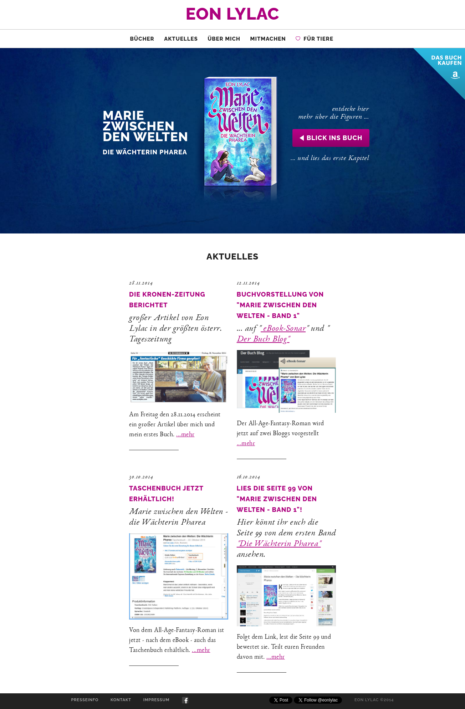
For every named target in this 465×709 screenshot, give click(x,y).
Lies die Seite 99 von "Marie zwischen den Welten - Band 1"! (277, 498)
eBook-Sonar (283, 329)
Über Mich (224, 39)
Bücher (142, 39)
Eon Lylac (233, 14)
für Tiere (314, 39)
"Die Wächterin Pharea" (279, 544)
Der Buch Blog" (263, 339)
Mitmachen (268, 39)
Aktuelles (181, 39)
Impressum (156, 700)
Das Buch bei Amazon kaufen (439, 74)
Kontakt (121, 700)
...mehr (185, 435)
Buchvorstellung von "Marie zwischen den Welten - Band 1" (280, 305)
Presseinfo (84, 700)
